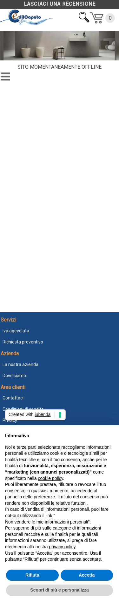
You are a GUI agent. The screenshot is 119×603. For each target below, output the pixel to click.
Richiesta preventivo (23, 341)
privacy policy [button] (62, 546)
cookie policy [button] (50, 478)
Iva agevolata (16, 330)
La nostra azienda (20, 364)
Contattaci (13, 397)
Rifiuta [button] (32, 575)
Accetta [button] (87, 575)
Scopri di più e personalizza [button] (59, 590)
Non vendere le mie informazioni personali (46, 521)
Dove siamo (14, 375)
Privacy (10, 420)
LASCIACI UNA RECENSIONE (60, 4)
